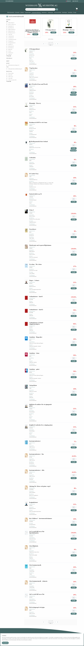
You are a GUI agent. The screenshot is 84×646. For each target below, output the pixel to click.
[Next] (55, 44)
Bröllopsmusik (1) (11, 32)
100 (52, 45)
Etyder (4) (10, 49)
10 (49, 45)
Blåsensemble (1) (11, 29)
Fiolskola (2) (10, 52)
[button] (57, 9)
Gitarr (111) (10, 76)
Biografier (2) (11, 26)
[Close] (5, 643)
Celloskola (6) (11, 36)
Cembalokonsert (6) (12, 39)
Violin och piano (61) (12, 79)
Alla (7, 21)
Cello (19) (10, 34)
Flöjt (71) (10, 54)
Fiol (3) (9, 51)
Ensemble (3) (10, 47)
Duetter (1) (10, 44)
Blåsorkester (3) (11, 31)
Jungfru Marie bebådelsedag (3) (15, 68)
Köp (35, 34)
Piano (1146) (10, 73)
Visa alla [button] (8, 55)
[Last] (57, 44)
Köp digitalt (73, 94)
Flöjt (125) (10, 74)
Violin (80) (10, 78)
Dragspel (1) (10, 41)
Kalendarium (10, 1)
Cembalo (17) (11, 37)
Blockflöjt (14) (11, 27)
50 (50, 45)
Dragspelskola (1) (11, 42)
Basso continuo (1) (12, 24)
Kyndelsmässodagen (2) (13, 65)
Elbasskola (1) (11, 46)
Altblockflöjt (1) (11, 22)
